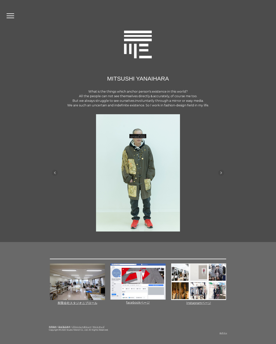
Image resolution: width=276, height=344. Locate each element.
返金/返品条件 (64, 327)
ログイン (223, 333)
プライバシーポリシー (81, 327)
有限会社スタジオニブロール (77, 303)
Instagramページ (198, 303)
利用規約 (53, 327)
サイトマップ (98, 327)
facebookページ (138, 302)
